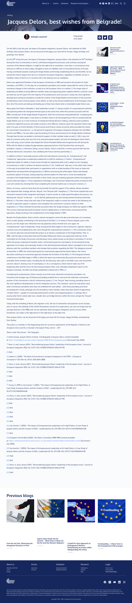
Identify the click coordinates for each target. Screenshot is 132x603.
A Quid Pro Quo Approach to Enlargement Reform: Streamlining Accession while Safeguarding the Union (117, 88)
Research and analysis (81, 3)
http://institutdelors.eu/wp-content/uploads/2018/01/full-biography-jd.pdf (38, 340)
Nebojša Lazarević (39, 36)
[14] (14, 200)
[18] (85, 239)
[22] (53, 280)
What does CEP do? (12, 568)
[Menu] (124, 3)
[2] (72, 88)
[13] (68, 191)
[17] (72, 230)
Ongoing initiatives (61, 568)
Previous (33, 570)
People (8, 571)
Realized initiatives (61, 570)
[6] (23, 148)
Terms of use (109, 568)
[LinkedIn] (109, 3)
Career (8, 570)
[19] (70, 254)
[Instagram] (112, 3)
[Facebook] (100, 3)
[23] (73, 293)
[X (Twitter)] (103, 3)
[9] (50, 165)
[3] (56, 108)
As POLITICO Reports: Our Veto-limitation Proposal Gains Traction (117, 124)
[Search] (121, 3)
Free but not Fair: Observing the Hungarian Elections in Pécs (117, 50)
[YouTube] (106, 3)
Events (55, 3)
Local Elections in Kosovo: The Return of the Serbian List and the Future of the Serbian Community (117, 147)
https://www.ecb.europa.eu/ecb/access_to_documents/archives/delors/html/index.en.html (45, 441)
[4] (22, 133)
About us (47, 3)
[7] (71, 152)
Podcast (83, 570)
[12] (85, 184)
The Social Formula (76, 599)
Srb (116, 3)
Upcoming (34, 568)
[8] (65, 159)
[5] (76, 136)
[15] (17, 207)
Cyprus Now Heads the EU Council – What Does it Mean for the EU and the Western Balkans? (117, 70)
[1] (24, 85)
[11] (27, 181)
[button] (100, 37)
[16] (57, 220)
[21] (65, 270)
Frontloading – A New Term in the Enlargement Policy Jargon (117, 105)
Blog (82, 571)
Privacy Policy (109, 570)
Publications (84, 568)
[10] (43, 171)
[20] (44, 264)
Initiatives (64, 3)
